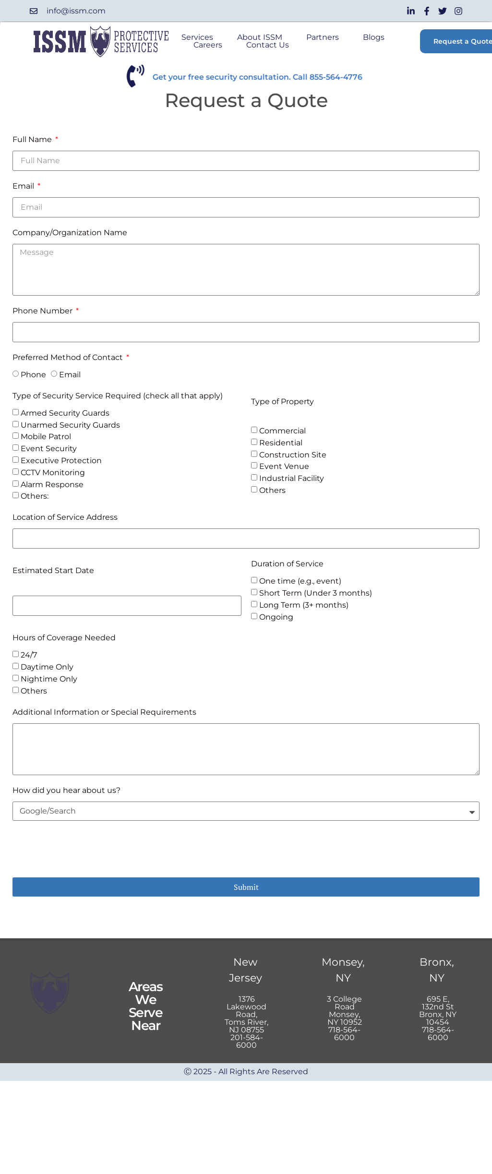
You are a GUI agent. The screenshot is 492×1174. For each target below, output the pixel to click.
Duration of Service (287, 563)
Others (272, 490)
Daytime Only (47, 666)
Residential (280, 442)
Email (24, 186)
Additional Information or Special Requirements (104, 712)
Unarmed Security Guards (70, 424)
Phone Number (43, 310)
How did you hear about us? (66, 790)
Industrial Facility (291, 478)
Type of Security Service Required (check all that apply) (117, 395)
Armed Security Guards (65, 413)
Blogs (373, 37)
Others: (34, 496)
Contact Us (267, 45)
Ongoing (276, 616)
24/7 (29, 654)
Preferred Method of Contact (68, 357)
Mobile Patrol (46, 436)
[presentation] (85, 849)
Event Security (49, 448)
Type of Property (282, 401)
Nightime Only (49, 678)
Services (197, 37)
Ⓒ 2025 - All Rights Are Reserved (246, 1071)
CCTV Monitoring (53, 472)
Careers (207, 45)
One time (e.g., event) (300, 581)
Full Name (33, 139)
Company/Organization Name (69, 232)
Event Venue (284, 466)
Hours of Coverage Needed (64, 637)
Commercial (282, 430)
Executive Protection (61, 460)
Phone (33, 374)
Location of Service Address (65, 517)
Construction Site (292, 454)
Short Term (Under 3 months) (315, 593)
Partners (322, 37)
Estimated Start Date (53, 570)
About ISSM (259, 37)
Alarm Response (52, 484)
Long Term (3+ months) (303, 605)
